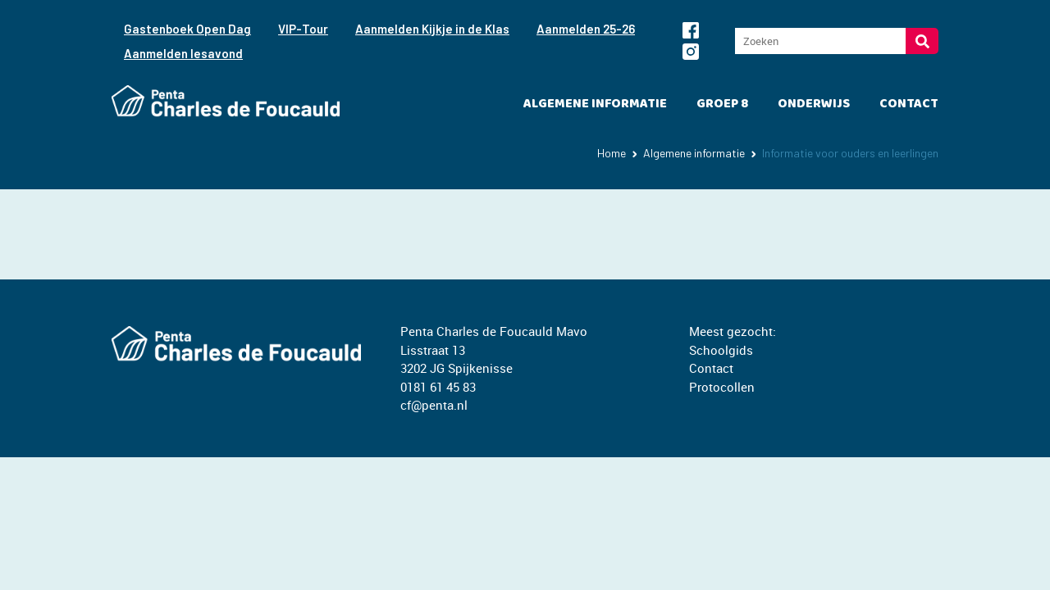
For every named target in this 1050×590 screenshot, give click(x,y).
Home (611, 153)
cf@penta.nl (434, 405)
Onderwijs (814, 103)
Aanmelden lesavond (183, 53)
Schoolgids (721, 350)
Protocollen (722, 387)
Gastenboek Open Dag (187, 28)
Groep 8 (722, 103)
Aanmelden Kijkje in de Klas (432, 28)
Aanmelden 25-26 (585, 28)
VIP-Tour (303, 28)
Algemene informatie (595, 103)
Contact (908, 103)
